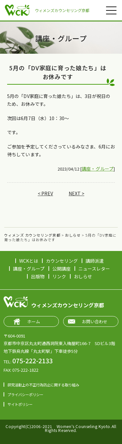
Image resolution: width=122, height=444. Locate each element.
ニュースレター (94, 268)
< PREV (45, 193)
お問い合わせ (94, 321)
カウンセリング (62, 260)
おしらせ (83, 276)
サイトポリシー (20, 404)
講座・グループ (98, 168)
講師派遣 (95, 260)
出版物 (38, 276)
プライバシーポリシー (25, 394)
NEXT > (76, 193)
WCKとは (28, 260)
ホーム (33, 321)
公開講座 (61, 268)
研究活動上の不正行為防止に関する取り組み (43, 384)
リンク (59, 276)
